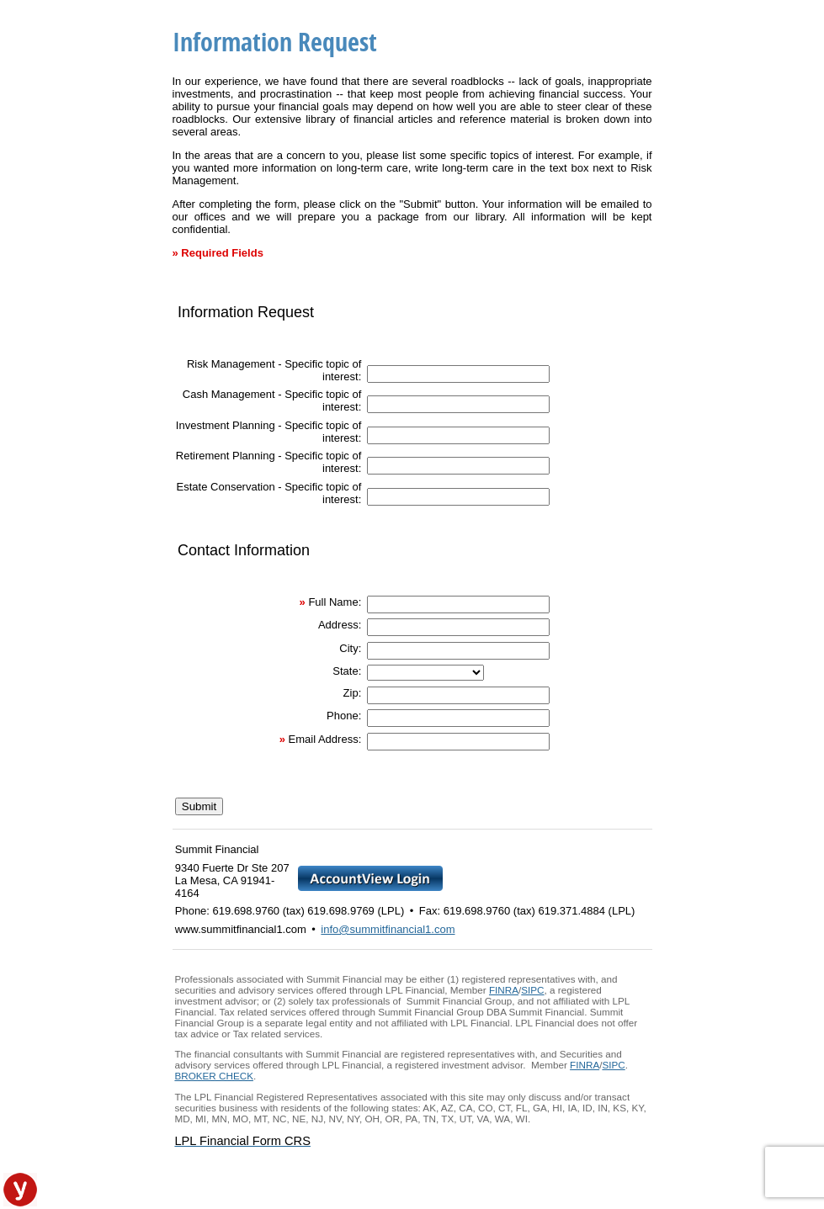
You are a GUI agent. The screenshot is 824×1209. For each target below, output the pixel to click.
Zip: (352, 693)
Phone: (344, 715)
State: (346, 671)
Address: (339, 624)
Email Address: (325, 739)
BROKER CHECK (213, 1075)
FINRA (503, 989)
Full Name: (334, 602)
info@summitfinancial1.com (388, 929)
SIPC (532, 989)
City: (350, 648)
